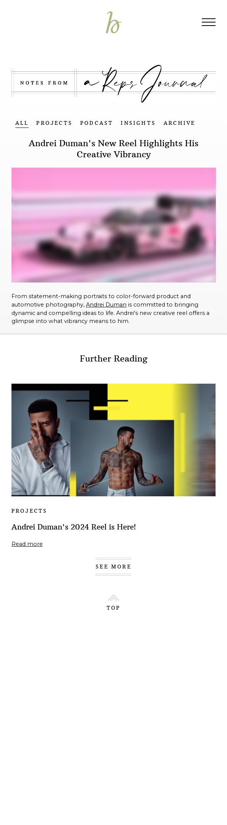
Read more (27, 544)
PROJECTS (54, 123)
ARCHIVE (179, 123)
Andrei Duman (106, 304)
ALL (22, 123)
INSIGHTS (138, 123)
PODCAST (96, 123)
